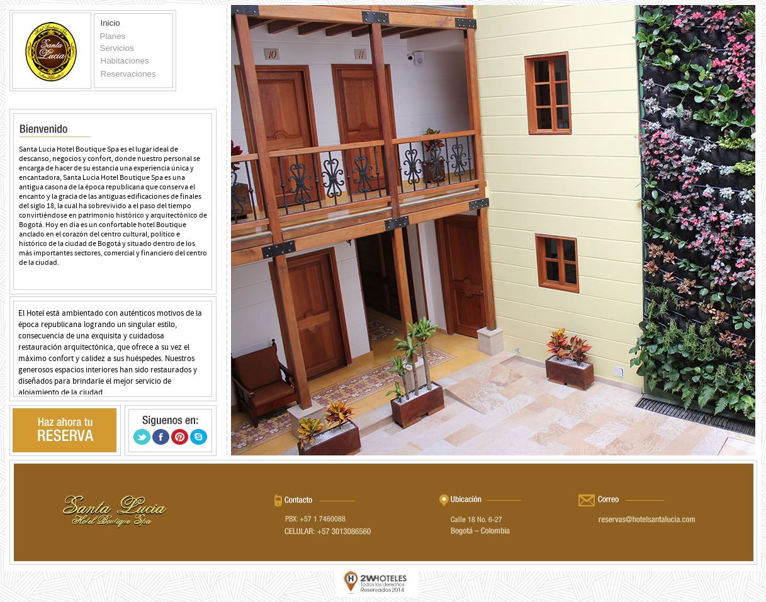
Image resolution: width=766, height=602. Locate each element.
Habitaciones (125, 60)
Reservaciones (128, 74)
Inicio (110, 23)
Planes (113, 36)
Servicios (117, 48)
